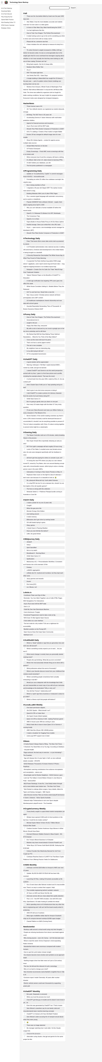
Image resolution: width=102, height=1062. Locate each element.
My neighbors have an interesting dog (38, 348)
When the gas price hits (34, 508)
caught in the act (32, 323)
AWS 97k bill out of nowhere (35, 913)
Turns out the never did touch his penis (39, 340)
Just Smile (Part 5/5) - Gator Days (37, 75)
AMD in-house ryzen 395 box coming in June (41, 722)
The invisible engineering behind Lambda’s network (43, 890)
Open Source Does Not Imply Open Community (38, 632)
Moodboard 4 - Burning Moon (36, 553)
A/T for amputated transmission (36, 354)
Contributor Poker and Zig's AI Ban (34, 595)
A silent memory (32, 517)
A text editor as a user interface (33, 620)
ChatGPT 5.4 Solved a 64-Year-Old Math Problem (42, 1014)
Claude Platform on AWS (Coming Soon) (39, 921)
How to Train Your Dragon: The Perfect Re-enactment (43, 33)
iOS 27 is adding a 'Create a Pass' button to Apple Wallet (44, 131)
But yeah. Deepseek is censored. (37, 994)
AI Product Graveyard (33, 148)
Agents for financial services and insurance (40, 123)
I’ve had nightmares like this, (35, 30)
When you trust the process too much (38, 997)
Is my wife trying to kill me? (35, 351)
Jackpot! (29, 542)
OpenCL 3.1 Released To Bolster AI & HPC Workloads (44, 213)
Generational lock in (33, 320)
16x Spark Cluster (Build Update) (37, 716)
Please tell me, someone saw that (37, 41)
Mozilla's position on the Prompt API (35, 629)
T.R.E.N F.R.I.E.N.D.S (33, 1033)
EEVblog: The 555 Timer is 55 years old (39, 115)
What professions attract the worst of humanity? (41, 668)
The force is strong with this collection (38, 489)
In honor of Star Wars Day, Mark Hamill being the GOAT (44, 27)
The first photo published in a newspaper (39, 165)
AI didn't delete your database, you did (39, 163)
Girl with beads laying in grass (36, 522)
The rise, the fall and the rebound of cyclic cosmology (40, 966)
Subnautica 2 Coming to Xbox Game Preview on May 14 (44, 472)
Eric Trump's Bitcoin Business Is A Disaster (40, 840)
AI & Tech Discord (6, 14)
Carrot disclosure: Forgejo (32, 612)
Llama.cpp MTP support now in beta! (38, 736)
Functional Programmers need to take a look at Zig (39, 615)
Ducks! (29, 581)
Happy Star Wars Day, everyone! (37, 325)
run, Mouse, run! (32, 587)
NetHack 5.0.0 (28, 635)
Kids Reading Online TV (8, 22)
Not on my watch (32, 550)
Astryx (29, 545)
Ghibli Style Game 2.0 (33, 399)
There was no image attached (36, 1025)
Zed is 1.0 (27, 606)
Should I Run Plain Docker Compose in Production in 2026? (45, 129)
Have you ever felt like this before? (37, 531)
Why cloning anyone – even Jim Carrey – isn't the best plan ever (44, 938)
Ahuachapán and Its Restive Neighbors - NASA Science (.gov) (43, 775)
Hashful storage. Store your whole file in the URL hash (44, 224)
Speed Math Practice (7, 19)
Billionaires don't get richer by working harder (41, 519)
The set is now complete (34, 345)
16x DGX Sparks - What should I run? (38, 710)
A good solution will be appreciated (37, 362)
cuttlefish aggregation (33, 570)
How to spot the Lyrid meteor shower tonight (37, 952)
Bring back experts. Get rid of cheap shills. (40, 64)
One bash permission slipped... (36, 707)
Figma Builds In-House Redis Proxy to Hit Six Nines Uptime (45, 222)
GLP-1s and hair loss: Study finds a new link (40, 292)
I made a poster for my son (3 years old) (39, 502)
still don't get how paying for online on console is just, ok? (44, 458)
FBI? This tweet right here (35, 72)
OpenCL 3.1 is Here (33, 219)
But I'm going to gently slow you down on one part (42, 401)
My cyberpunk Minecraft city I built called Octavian (42, 480)
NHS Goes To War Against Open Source (36, 618)
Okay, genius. (31, 525)
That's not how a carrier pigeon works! (38, 342)
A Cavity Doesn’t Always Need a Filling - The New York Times (43, 744)
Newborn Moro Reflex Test (35, 67)
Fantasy (29, 567)
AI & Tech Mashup (6, 8)
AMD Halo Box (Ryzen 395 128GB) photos (40, 730)
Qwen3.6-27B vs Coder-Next (36, 713)
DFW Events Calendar (7, 25)
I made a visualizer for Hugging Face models (40, 733)
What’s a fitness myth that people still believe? (41, 699)
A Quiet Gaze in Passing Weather (37, 528)
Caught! (29, 505)
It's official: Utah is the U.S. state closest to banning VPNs (45, 160)
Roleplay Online (6, 28)
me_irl (28, 70)
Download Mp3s (6, 11)
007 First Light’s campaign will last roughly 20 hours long (44, 446)
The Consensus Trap (33, 216)
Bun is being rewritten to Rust (36, 185)
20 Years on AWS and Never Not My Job (39, 893)
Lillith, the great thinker (34, 534)
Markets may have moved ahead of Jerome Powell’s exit (44, 842)
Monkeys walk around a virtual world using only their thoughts (43, 929)
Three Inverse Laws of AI (34, 106)
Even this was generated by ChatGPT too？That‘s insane (44, 1005)
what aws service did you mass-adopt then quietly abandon (45, 896)
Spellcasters (30, 559)
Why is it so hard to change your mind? (36, 969)
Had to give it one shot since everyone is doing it (42, 390)
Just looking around (33, 514)
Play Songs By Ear (6, 16)
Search (73, 8)
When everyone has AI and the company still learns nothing (45, 157)
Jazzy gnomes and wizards (35, 578)
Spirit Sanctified (31, 547)
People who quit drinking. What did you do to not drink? (44, 660)
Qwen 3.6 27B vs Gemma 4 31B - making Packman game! (45, 719)
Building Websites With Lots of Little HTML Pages (42, 193)
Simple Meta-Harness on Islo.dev (37, 146)
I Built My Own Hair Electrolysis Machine (36, 609)
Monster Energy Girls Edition (36, 511)
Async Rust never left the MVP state (38, 126)
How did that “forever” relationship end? (39, 691)
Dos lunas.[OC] (31, 584)
